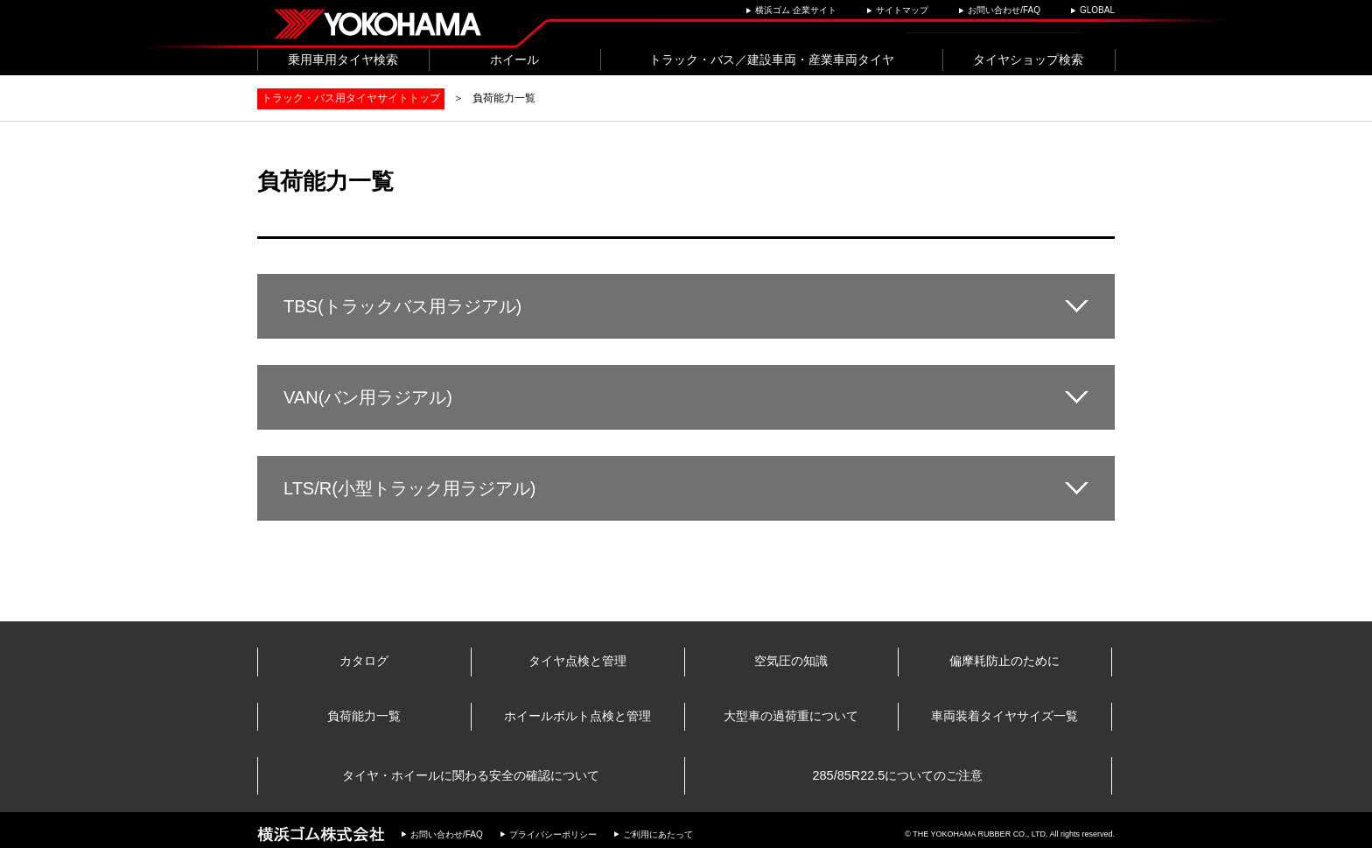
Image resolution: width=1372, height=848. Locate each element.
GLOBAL (1097, 10)
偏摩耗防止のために (1005, 662)
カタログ (365, 662)
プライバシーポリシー (553, 828)
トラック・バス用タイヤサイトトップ (351, 98)
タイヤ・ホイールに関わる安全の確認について (472, 773)
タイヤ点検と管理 (578, 662)
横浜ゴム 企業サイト (795, 10)
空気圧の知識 (792, 662)
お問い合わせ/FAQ (1004, 10)
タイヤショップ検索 (1028, 60)
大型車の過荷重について (792, 718)
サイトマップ (902, 10)
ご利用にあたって (658, 828)
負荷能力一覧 (365, 718)
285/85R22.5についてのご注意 (898, 773)
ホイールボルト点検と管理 (578, 718)
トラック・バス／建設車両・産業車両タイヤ (771, 60)
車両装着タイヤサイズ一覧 (1005, 718)
